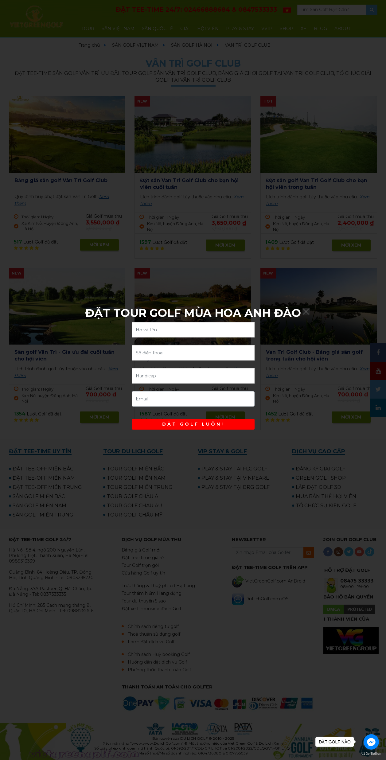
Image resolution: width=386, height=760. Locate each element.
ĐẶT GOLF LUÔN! (193, 424)
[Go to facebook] (371, 742)
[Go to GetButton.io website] (371, 754)
